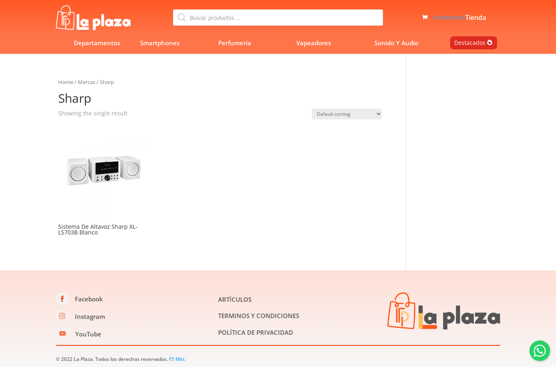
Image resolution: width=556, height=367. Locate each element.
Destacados (470, 42)
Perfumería (234, 43)
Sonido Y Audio (396, 43)
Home (65, 82)
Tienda (475, 18)
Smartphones (159, 43)
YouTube (88, 334)
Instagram (90, 316)
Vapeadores (313, 43)
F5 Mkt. (177, 359)
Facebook (89, 299)
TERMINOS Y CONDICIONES (258, 316)
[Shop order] (347, 113)
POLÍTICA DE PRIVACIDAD (255, 332)
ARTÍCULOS (235, 299)
